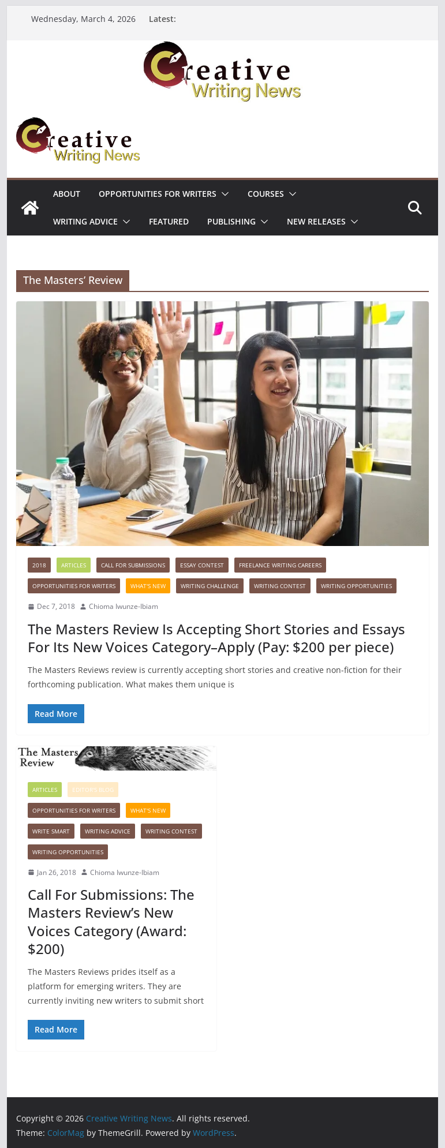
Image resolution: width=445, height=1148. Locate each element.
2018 (39, 565)
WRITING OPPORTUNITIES (356, 586)
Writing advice (85, 221)
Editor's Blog (93, 790)
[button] (222, 194)
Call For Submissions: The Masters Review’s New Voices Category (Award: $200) (111, 921)
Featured (169, 221)
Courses (266, 193)
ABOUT (66, 193)
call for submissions (133, 565)
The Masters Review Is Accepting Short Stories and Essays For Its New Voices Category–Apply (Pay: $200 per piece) (216, 637)
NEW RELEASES (316, 221)
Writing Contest (280, 586)
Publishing (231, 221)
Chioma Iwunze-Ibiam (123, 606)
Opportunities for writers (157, 193)
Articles (73, 565)
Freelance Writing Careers (280, 565)
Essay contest (202, 565)
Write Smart (51, 831)
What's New (148, 586)
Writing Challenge (210, 586)
